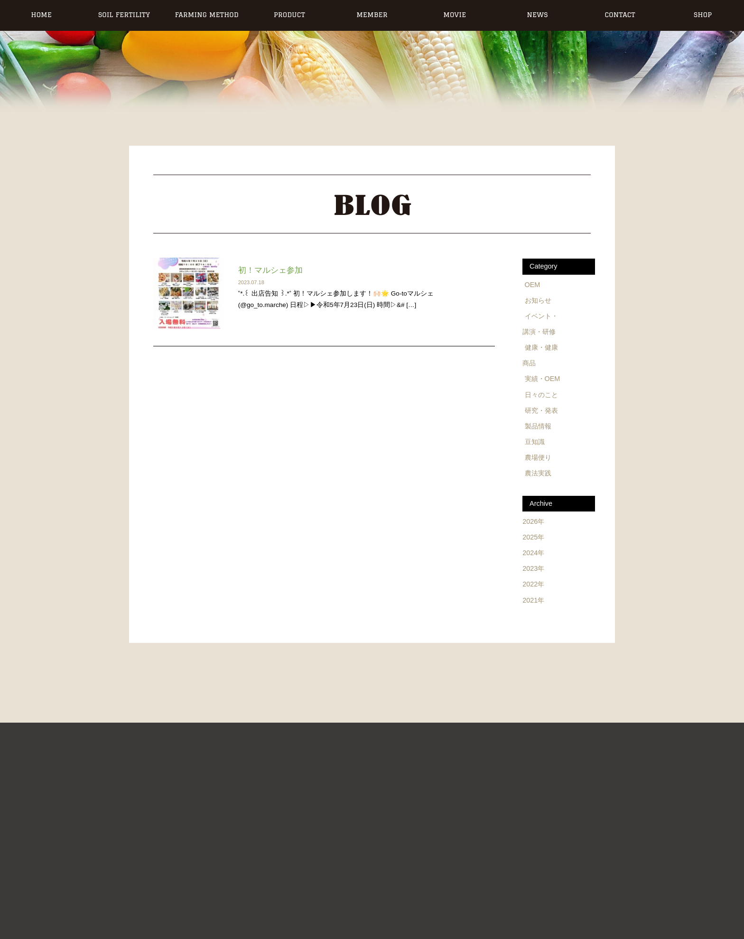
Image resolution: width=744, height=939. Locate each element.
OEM (532, 284)
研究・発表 (541, 410)
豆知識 (535, 442)
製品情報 (538, 426)
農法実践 (538, 473)
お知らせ (538, 300)
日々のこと (541, 395)
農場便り (538, 457)
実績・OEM (542, 378)
